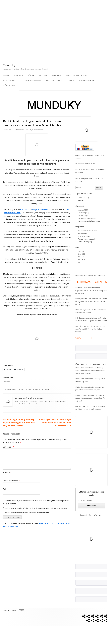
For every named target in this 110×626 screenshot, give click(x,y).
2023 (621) (81, 259)
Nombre (7, 472)
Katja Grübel (25, 209)
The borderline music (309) (87, 239)
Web (4, 489)
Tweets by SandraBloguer (90, 515)
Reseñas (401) (83, 233)
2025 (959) (81, 254)
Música (30, 75)
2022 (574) (81, 262)
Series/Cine (55, 75)
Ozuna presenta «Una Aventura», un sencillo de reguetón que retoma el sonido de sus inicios (91, 301)
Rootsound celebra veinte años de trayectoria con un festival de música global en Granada (91, 290)
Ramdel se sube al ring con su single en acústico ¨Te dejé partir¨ (90, 398)
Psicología (43, 75)
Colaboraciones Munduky (31, 80)
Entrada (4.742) (83, 198)
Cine (47, 389)
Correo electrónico (11, 480)
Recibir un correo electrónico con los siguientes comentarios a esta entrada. (36, 508)
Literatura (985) (83, 213)
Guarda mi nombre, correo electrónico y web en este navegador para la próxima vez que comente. (36, 502)
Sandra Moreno (8, 130)
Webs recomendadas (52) (87, 218)
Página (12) (82, 200)
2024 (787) (81, 257)
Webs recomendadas (10, 80)
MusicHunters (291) (85, 242)
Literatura (17, 75)
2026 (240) (81, 251)
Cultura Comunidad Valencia (76, 75)
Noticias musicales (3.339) (87, 231)
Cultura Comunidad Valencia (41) (89, 221)
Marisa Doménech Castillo (84, 368)
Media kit (6, 75)
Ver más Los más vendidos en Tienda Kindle (90, 275)
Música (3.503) (83, 210)
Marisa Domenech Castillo (84, 395)
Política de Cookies (9, 85)
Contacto (71, 80)
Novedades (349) (84, 236)
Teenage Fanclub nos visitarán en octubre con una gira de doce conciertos (90, 370)
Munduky (9, 65)
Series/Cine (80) (83, 215)
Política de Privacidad (87, 80)
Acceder (21, 610)
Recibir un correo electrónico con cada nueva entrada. (27, 512)
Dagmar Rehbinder (40, 209)
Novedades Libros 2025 (85, 163)
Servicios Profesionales (54, 80)
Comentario (8, 447)
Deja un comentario (36, 130)
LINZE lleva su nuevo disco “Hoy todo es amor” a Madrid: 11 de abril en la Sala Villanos (90, 329)
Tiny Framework (12, 610)
